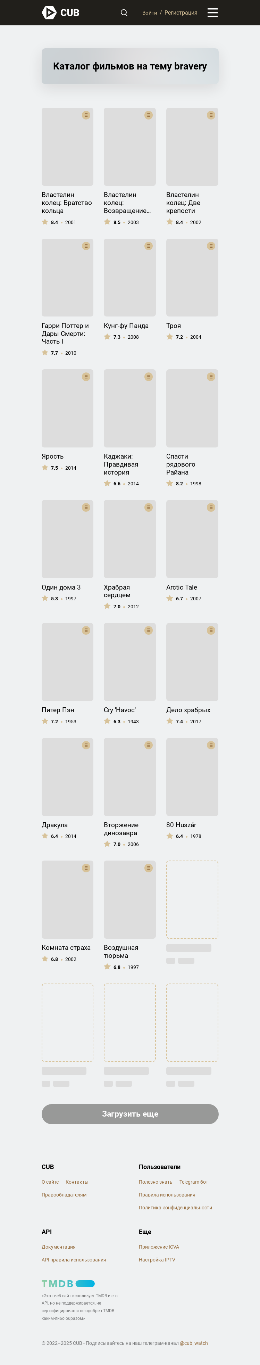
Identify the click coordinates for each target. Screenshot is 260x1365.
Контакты (77, 1184)
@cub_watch (194, 1345)
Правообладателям (64, 1196)
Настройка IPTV (157, 1261)
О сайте (50, 1184)
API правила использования (74, 1261)
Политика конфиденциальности (175, 1209)
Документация (59, 1248)
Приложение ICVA (159, 1248)
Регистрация (181, 13)
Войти (149, 13)
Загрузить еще (130, 1115)
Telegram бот (193, 1184)
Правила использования (167, 1196)
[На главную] (61, 13)
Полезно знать (156, 1184)
